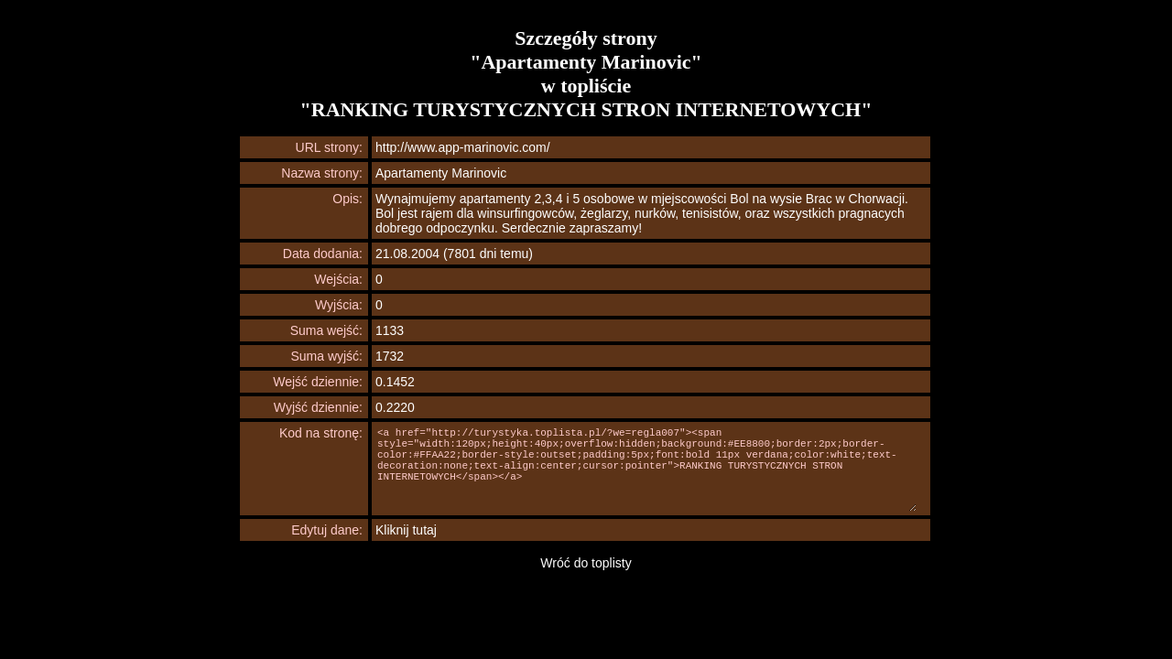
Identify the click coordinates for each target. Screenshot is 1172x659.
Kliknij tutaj (406, 530)
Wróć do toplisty (585, 563)
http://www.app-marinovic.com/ (462, 147)
